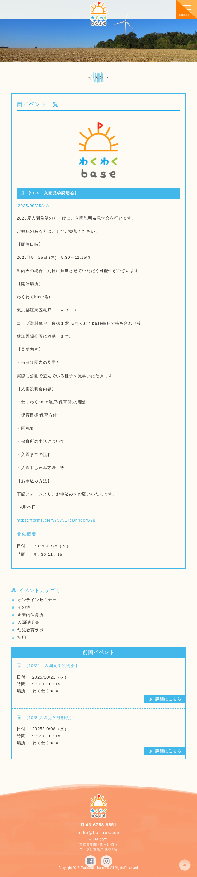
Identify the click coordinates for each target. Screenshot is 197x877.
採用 (21, 637)
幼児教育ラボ (30, 630)
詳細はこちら (168, 699)
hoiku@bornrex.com (98, 832)
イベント (98, 77)
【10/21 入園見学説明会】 (52, 665)
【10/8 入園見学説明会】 (49, 717)
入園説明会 (28, 622)
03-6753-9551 (101, 824)
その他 (23, 607)
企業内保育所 (30, 614)
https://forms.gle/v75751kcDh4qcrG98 (56, 520)
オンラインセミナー (37, 599)
